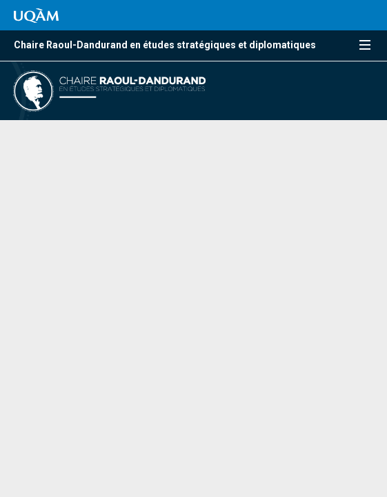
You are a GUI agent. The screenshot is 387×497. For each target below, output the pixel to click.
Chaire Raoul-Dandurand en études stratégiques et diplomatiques (165, 44)
